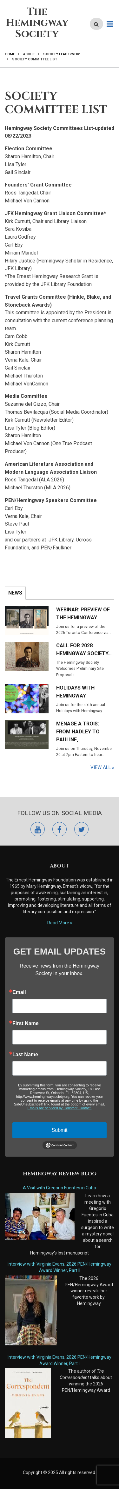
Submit (60, 1130)
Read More (58, 922)
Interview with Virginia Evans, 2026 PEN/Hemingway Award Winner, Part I (59, 1360)
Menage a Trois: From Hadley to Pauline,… (78, 732)
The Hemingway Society (37, 23)
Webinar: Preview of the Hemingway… (83, 614)
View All (100, 767)
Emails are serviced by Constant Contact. (60, 1108)
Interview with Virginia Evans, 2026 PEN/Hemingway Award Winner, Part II (59, 1267)
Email (19, 992)
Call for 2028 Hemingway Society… (84, 649)
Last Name (25, 1054)
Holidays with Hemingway (75, 692)
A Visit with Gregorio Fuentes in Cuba (59, 1187)
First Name (25, 1023)
